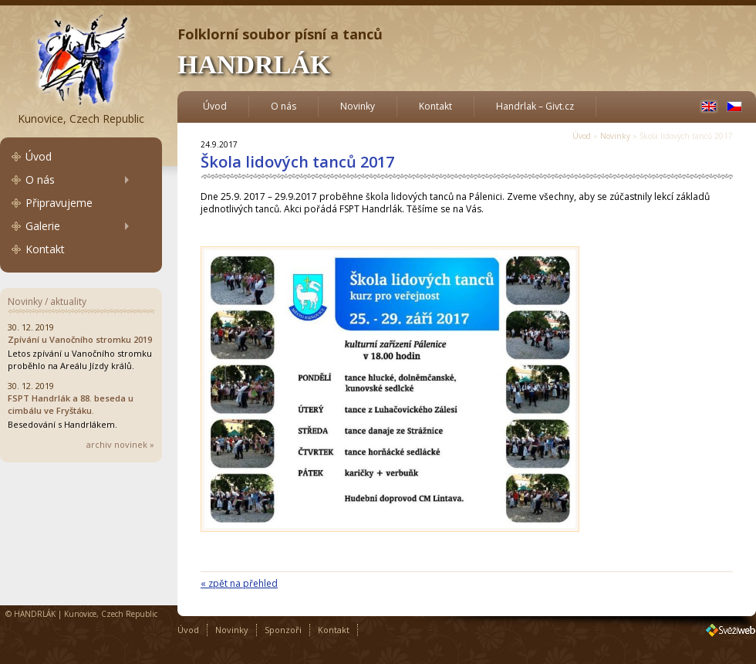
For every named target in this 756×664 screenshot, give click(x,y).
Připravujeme (59, 202)
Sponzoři (283, 629)
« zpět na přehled (239, 583)
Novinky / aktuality (47, 301)
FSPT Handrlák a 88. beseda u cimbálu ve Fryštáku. (70, 404)
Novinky (357, 106)
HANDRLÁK (253, 64)
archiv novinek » (120, 444)
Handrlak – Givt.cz (535, 106)
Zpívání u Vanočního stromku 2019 (80, 339)
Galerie (42, 226)
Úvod (38, 156)
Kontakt (45, 249)
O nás (40, 179)
